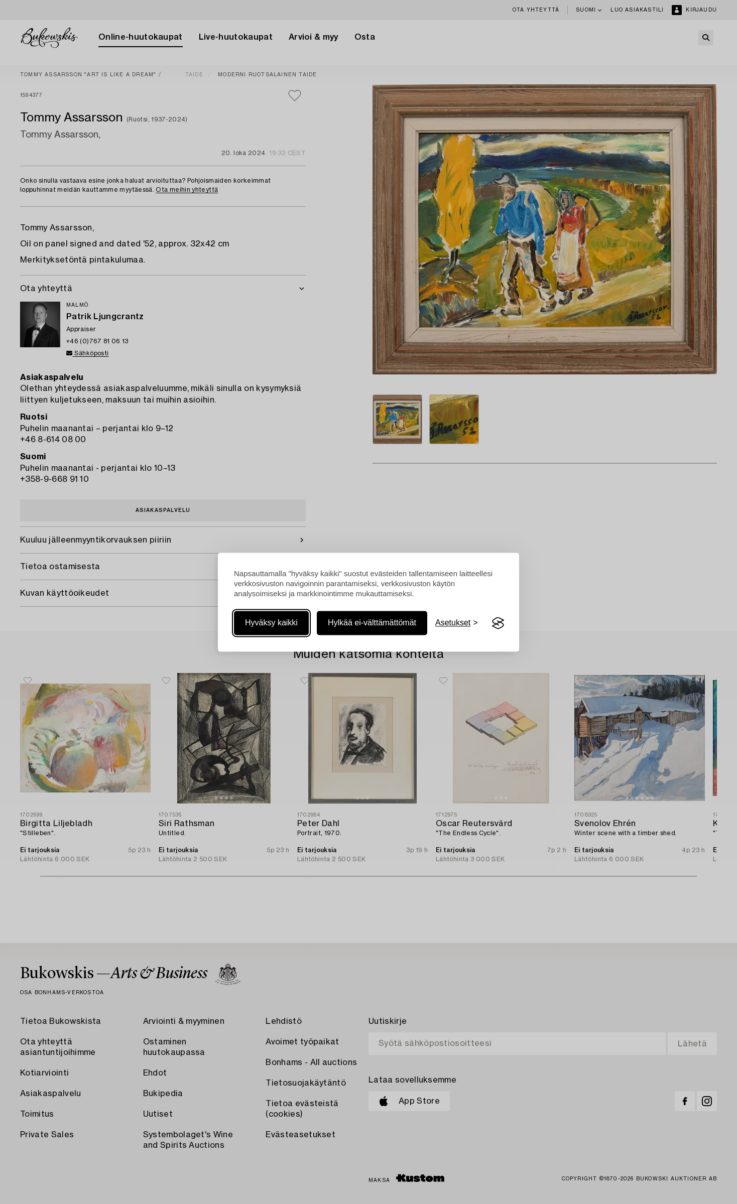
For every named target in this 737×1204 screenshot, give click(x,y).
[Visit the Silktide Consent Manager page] (498, 623)
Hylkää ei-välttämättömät (372, 623)
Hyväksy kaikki (271, 623)
